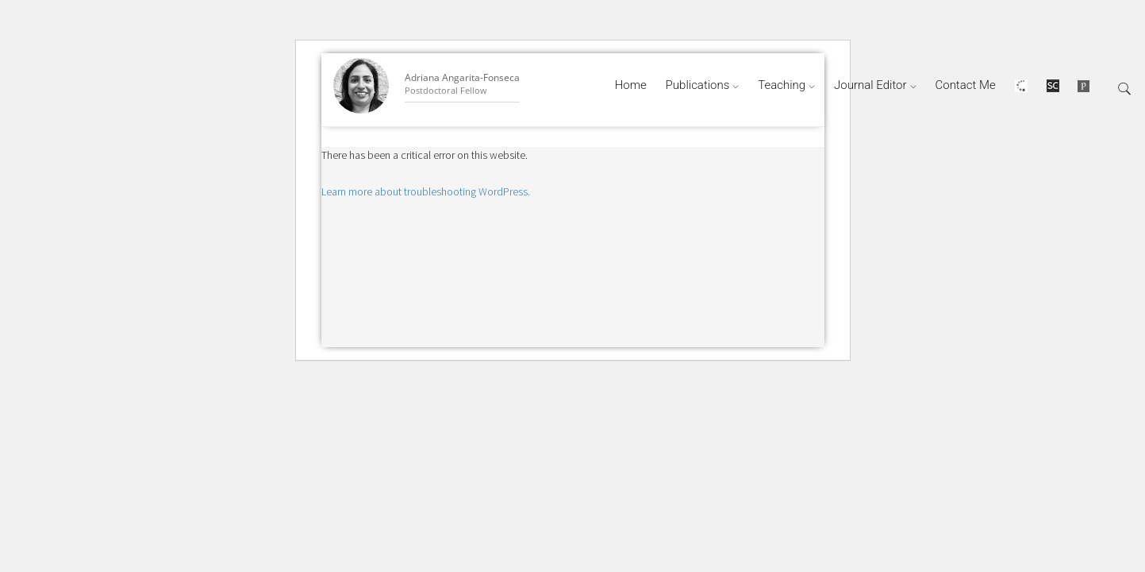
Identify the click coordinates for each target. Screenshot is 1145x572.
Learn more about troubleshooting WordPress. (425, 191)
